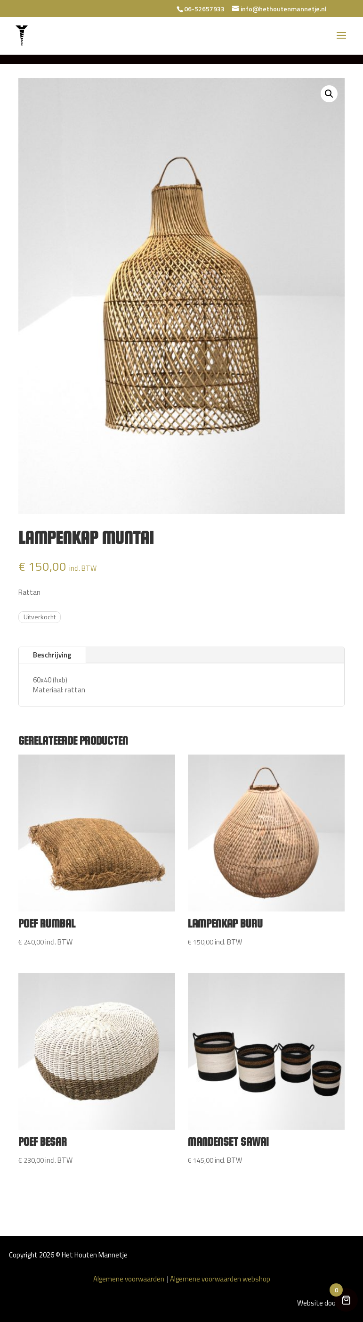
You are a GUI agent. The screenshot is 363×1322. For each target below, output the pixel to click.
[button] (329, 93)
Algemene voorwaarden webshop (220, 1278)
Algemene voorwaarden (129, 1278)
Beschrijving (52, 654)
